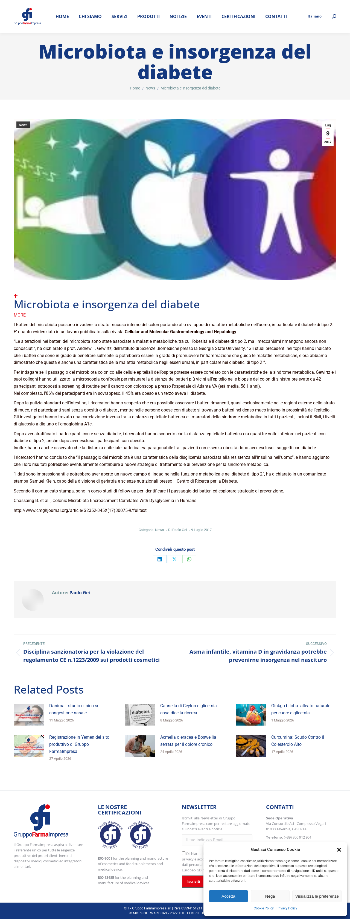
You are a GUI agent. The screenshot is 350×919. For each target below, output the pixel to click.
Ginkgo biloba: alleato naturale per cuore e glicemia (300, 709)
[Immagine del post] (29, 715)
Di (177, 530)
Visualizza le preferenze (317, 896)
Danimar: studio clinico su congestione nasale (74, 709)
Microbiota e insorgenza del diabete (107, 304)
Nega (270, 896)
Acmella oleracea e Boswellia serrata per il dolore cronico (188, 741)
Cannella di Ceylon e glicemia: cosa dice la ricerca (189, 709)
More (20, 315)
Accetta (228, 896)
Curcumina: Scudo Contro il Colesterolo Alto (297, 741)
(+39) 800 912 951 (297, 837)
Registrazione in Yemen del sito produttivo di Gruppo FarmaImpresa (79, 744)
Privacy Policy (286, 908)
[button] (339, 850)
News (23, 125)
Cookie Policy (264, 908)
